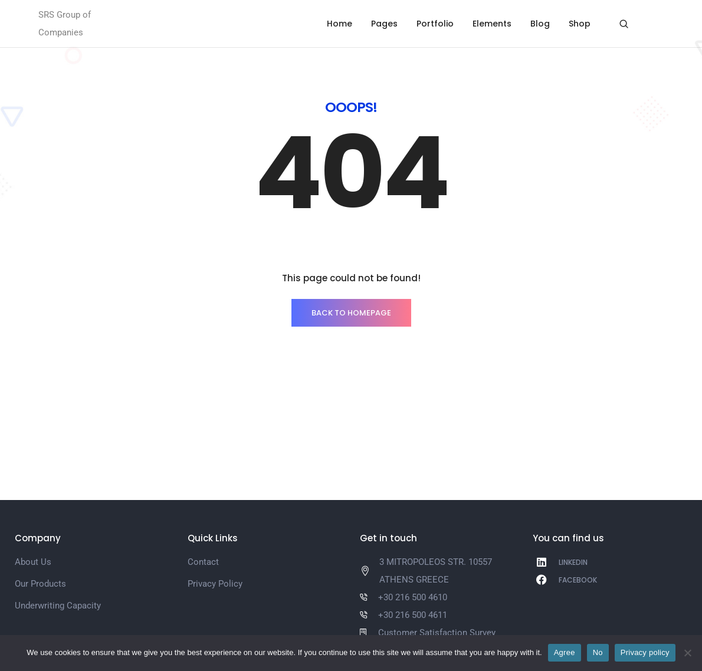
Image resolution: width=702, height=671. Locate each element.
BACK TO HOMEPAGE (351, 312)
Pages (384, 23)
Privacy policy (645, 652)
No (598, 652)
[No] (687, 653)
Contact (203, 562)
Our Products (40, 583)
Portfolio (435, 23)
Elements (492, 23)
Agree (564, 652)
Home (339, 23)
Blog (540, 23)
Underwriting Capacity (58, 605)
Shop (580, 23)
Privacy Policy (215, 583)
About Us (33, 562)
